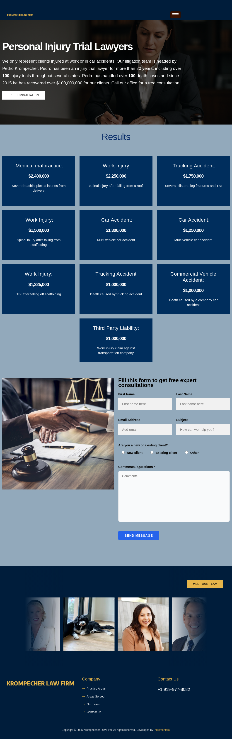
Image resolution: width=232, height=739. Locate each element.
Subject (182, 420)
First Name (126, 394)
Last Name (184, 394)
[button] (8, 625)
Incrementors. (162, 730)
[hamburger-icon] (175, 14)
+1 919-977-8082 (174, 690)
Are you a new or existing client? (143, 445)
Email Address (129, 420)
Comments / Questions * (136, 467)
